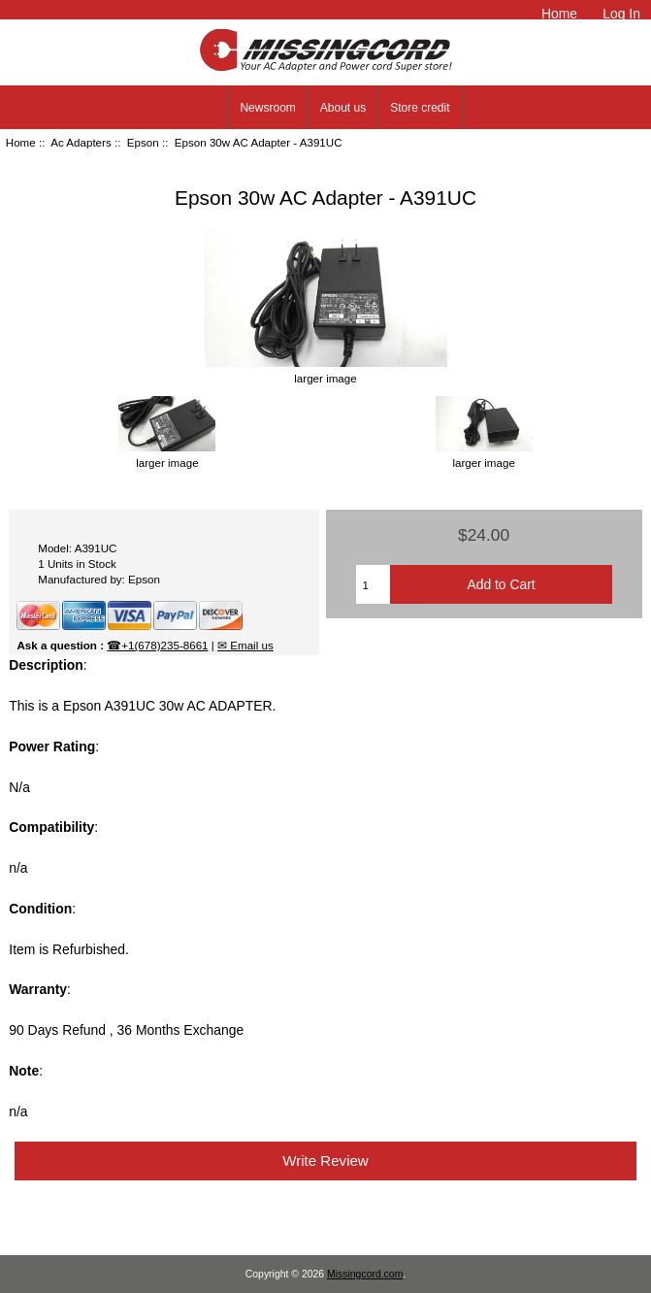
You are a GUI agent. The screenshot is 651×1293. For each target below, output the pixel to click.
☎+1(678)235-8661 (157, 645)
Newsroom (267, 108)
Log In (621, 13)
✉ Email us (245, 645)
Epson (143, 142)
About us (343, 108)
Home (559, 13)
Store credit (419, 108)
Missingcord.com (365, 1274)
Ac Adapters (81, 142)
